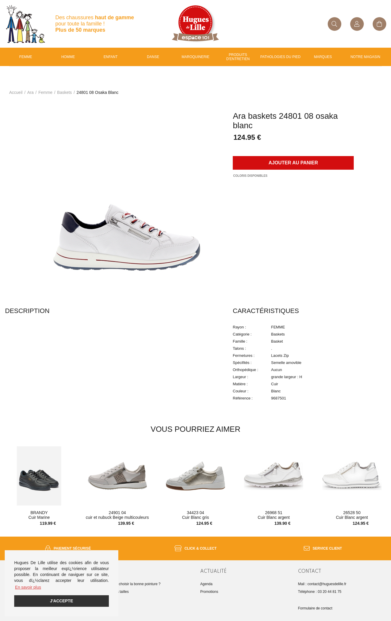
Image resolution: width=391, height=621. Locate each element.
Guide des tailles (116, 592)
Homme (68, 57)
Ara (30, 92)
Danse (153, 57)
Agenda (206, 584)
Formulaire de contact (315, 608)
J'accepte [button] (61, 600)
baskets (64, 92)
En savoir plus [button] (28, 587)
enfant (110, 57)
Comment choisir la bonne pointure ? (132, 584)
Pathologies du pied (280, 57)
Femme (25, 57)
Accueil (15, 92)
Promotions (209, 592)
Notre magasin (365, 57)
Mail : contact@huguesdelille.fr (322, 584)
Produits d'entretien (238, 57)
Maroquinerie (195, 57)
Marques (323, 57)
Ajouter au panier (293, 162)
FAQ (106, 599)
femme (45, 92)
